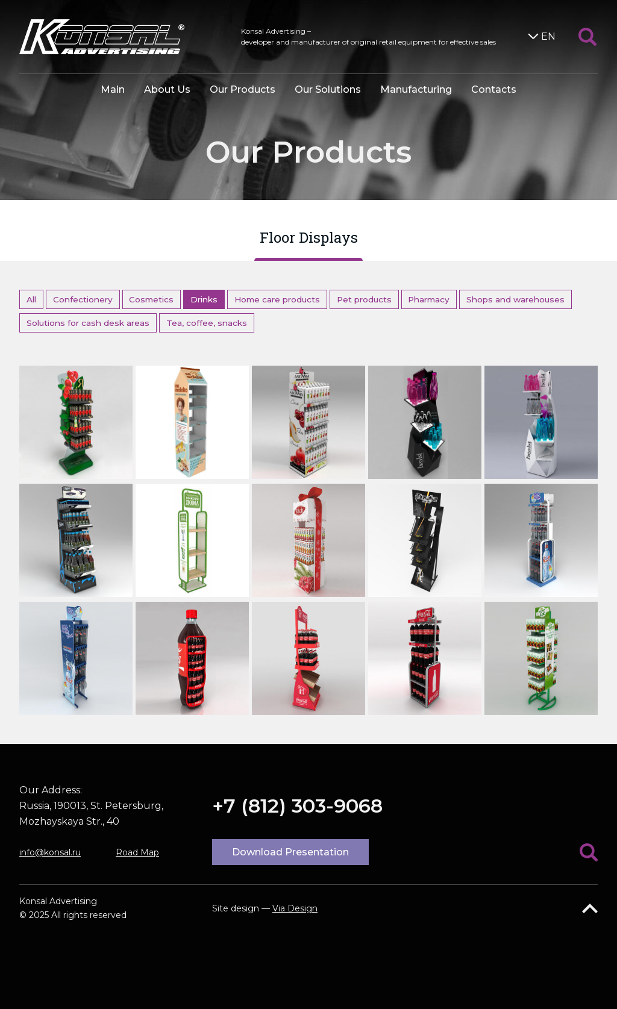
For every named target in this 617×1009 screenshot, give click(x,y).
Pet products (364, 299)
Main (113, 89)
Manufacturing (416, 89)
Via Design (295, 908)
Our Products (242, 89)
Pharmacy (428, 299)
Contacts (493, 89)
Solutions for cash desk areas (88, 323)
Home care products (277, 299)
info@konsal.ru (50, 852)
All (31, 299)
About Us (167, 89)
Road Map (137, 852)
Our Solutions (328, 89)
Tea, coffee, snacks (206, 323)
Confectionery (83, 299)
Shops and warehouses (515, 299)
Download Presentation (290, 852)
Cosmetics (151, 299)
